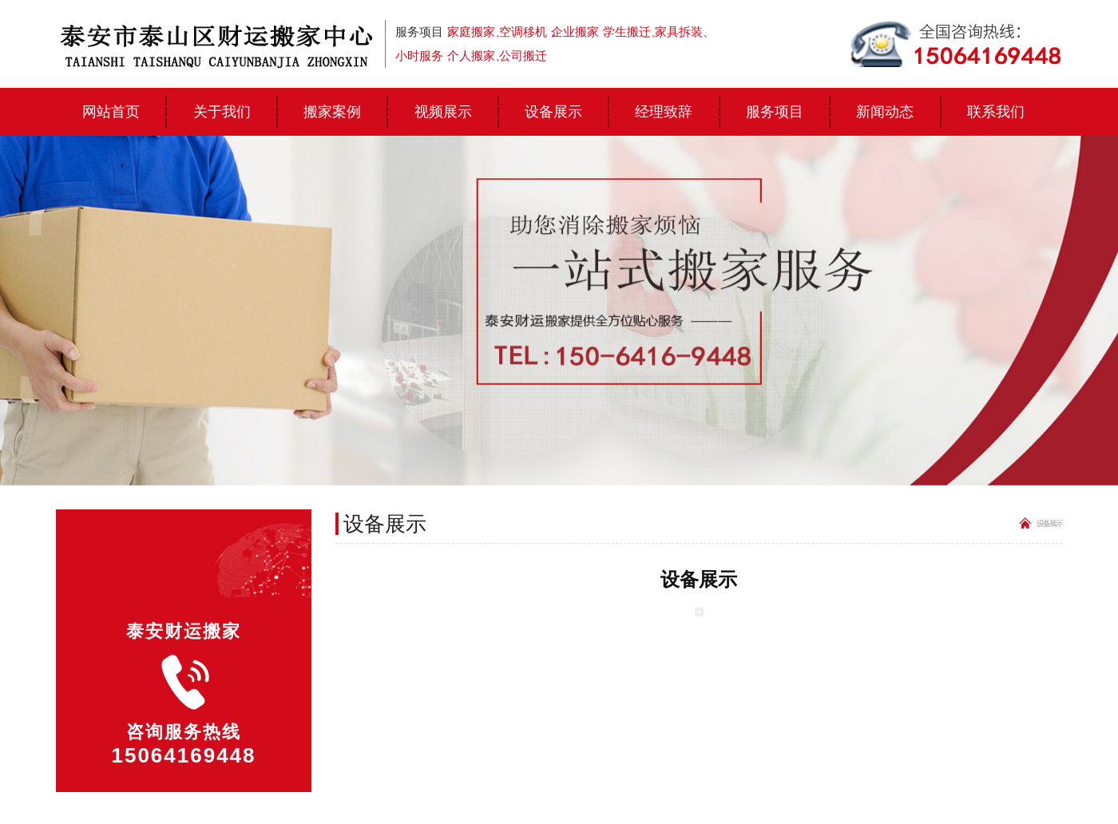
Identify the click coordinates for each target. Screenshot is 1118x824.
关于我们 (222, 111)
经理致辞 (663, 111)
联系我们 (995, 111)
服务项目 (774, 111)
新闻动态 (884, 111)
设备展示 (553, 111)
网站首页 (111, 111)
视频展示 (443, 111)
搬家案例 (332, 111)
